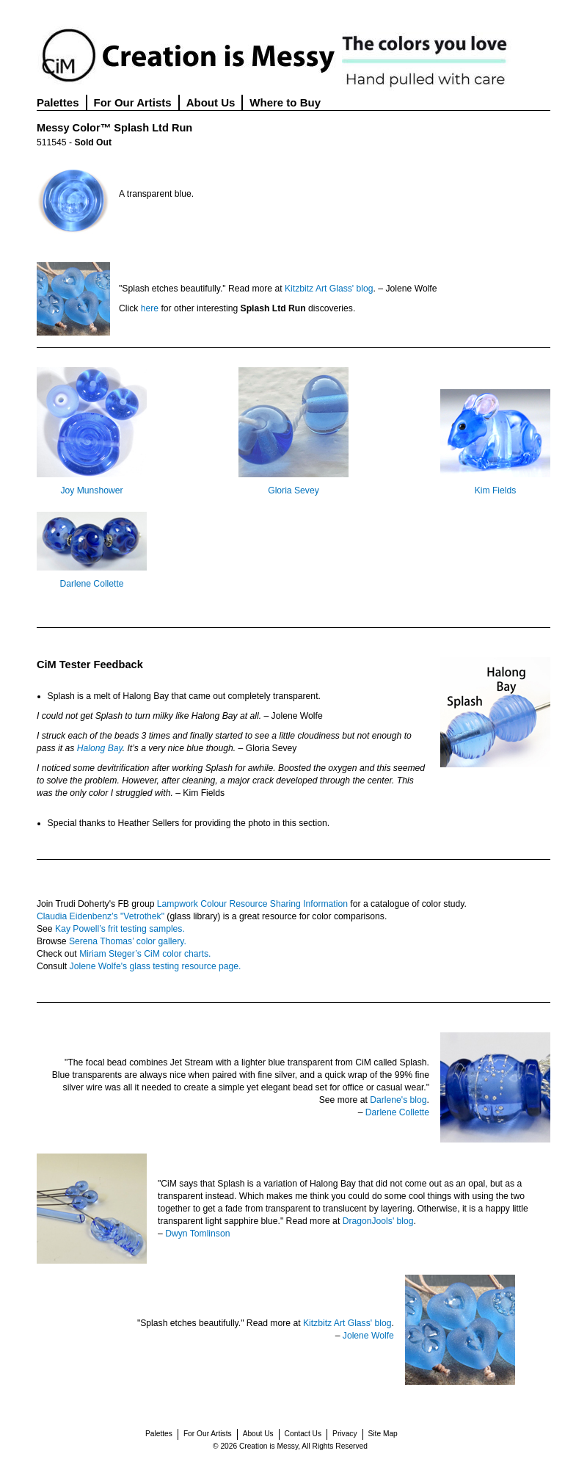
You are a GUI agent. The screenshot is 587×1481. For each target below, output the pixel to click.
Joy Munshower (91, 490)
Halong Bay (100, 748)
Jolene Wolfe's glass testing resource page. (155, 966)
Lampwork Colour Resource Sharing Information (252, 904)
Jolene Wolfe (368, 1335)
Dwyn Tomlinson (197, 1233)
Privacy (344, 1434)
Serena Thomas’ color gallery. (127, 941)
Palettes (58, 102)
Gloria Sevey (293, 490)
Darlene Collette (91, 584)
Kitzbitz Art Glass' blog (329, 288)
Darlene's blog (398, 1100)
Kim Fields (496, 490)
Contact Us (303, 1434)
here (149, 308)
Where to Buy (285, 102)
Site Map (383, 1434)
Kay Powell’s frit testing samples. (120, 929)
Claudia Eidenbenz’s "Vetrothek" (100, 916)
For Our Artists (133, 102)
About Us (211, 102)
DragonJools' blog (378, 1221)
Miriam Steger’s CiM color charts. (145, 954)
